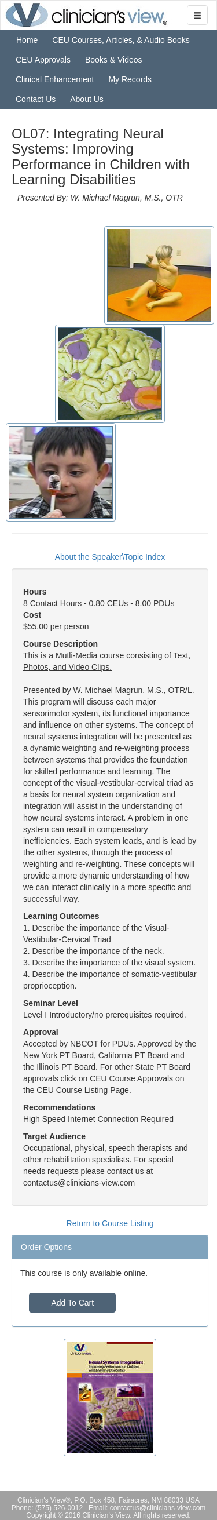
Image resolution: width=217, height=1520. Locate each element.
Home (27, 40)
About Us (87, 99)
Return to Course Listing (110, 1223)
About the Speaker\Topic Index (110, 557)
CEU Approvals (43, 59)
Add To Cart (72, 1302)
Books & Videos (113, 59)
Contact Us (36, 99)
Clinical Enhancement (55, 79)
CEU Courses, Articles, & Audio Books (120, 40)
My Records (130, 79)
